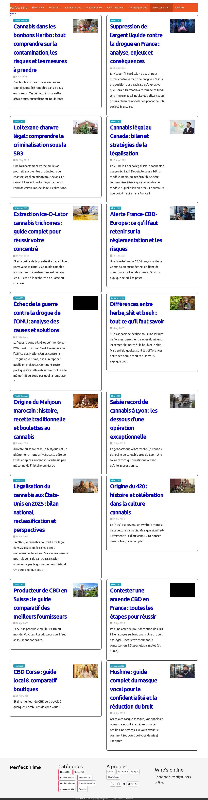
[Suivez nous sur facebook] (118, 784)
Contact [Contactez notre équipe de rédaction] (111, 772)
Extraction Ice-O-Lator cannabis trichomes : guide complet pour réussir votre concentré (40, 231)
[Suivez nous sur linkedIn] (124, 784)
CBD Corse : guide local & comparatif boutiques (35, 680)
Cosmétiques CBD (138, 7)
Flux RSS (133, 784)
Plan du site (123, 772)
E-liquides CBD (94, 7)
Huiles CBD (54, 7)
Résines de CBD (73, 7)
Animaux (179, 7)
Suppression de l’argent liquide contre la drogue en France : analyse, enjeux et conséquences (136, 43)
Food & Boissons (115, 7)
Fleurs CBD (38, 7)
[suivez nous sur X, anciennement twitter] (112, 784)
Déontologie (113, 777)
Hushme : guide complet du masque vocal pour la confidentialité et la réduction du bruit (133, 689)
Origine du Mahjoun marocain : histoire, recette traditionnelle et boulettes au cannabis (39, 419)
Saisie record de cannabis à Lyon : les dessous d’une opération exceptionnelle (133, 419)
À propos (135, 772)
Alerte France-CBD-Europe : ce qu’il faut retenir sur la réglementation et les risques (136, 231)
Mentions (129, 799)
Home (13, 13)
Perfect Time (18, 7)
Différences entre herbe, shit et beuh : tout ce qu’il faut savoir (137, 313)
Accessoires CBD (161, 7)
